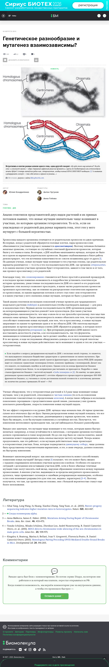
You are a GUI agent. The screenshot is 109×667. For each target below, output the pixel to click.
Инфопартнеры (46, 632)
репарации (36, 330)
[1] (91, 171)
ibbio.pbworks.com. (37, 178)
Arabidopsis (32, 305)
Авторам (19, 632)
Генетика (7, 208)
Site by (58, 657)
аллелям (58, 398)
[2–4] (83, 478)
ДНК (14, 208)
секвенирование (35, 277)
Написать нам (81, 632)
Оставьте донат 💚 (55, 596)
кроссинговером (63, 246)
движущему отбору (77, 444)
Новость (55, 69)
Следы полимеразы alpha (22, 514)
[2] (74, 372)
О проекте (8, 632)
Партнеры (31, 632)
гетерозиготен (98, 265)
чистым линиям (63, 395)
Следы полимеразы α (62, 372)
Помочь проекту (63, 632)
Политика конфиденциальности (19, 634)
